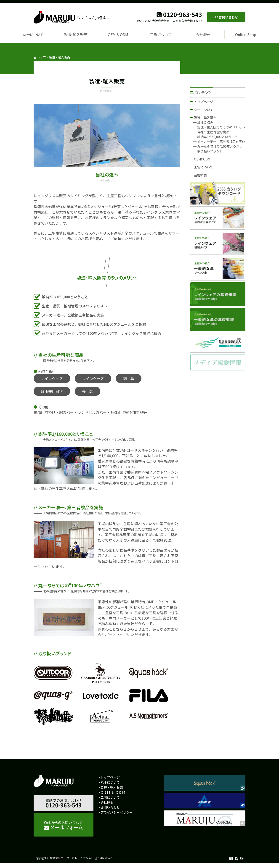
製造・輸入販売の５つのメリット (221, 127)
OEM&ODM (202, 159)
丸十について (33, 34)
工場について (160, 34)
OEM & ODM (118, 34)
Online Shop (245, 34)
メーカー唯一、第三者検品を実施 (221, 141)
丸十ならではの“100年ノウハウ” (220, 146)
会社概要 (203, 34)
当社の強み (205, 122)
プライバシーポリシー (117, 812)
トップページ (203, 101)
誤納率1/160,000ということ (217, 136)
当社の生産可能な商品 (213, 132)
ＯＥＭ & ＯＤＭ (113, 792)
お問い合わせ (110, 807)
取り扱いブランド (210, 151)
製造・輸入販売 (76, 34)
